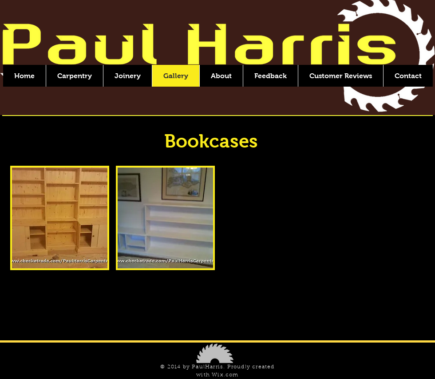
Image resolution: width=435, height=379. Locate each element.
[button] (59, 218)
